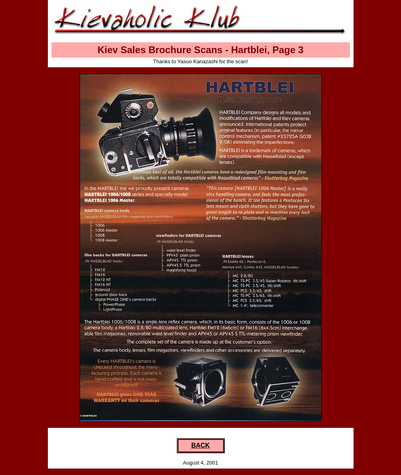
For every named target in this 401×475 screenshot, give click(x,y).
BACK (200, 445)
